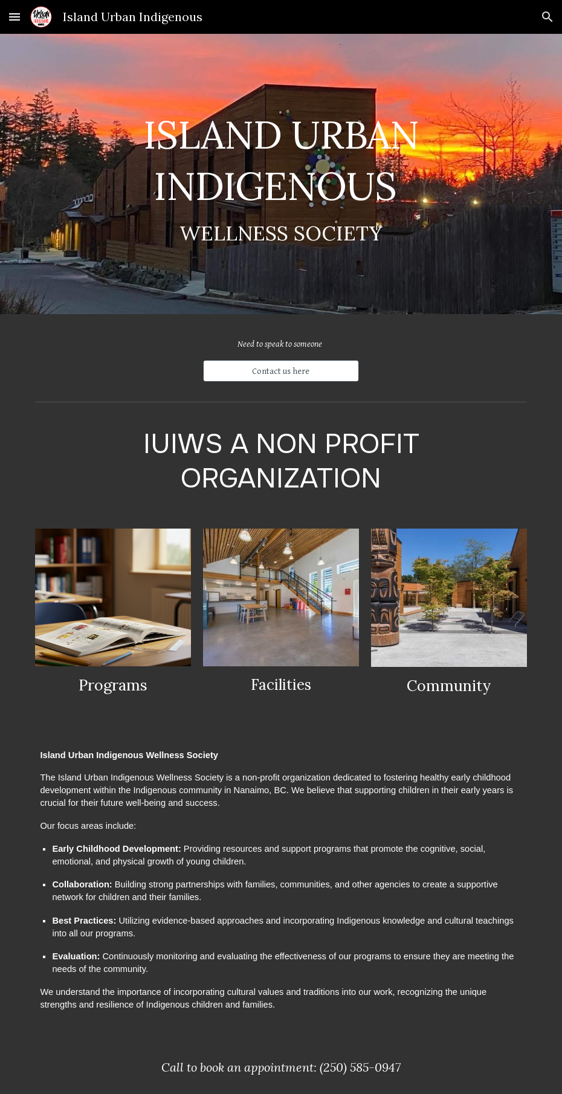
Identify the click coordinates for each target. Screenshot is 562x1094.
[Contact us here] (281, 371)
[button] (14, 16)
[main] (280, 174)
